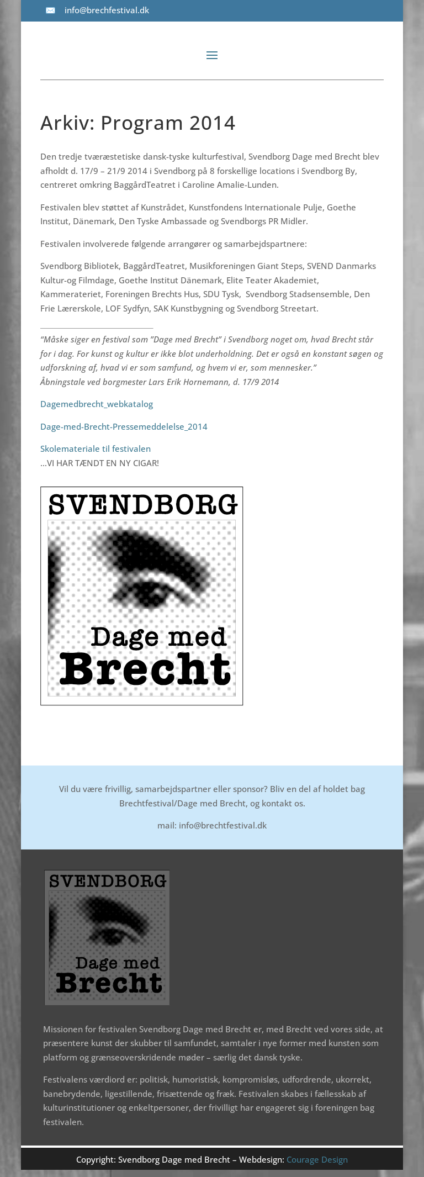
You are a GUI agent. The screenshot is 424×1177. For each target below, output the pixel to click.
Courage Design (317, 1159)
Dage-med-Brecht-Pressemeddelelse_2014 (124, 426)
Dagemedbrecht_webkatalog (96, 403)
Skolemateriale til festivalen (95, 448)
